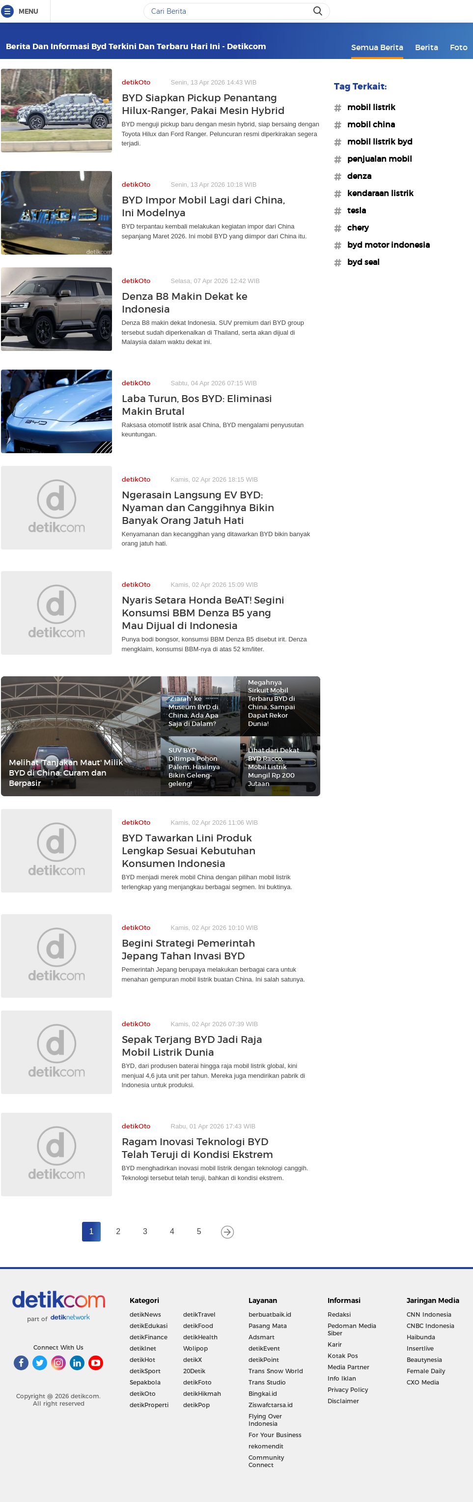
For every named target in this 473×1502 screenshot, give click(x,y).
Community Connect (266, 1461)
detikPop (196, 1405)
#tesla (353, 210)
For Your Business (275, 1435)
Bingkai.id (263, 1393)
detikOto (143, 1393)
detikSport (145, 1371)
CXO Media (423, 1382)
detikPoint (264, 1359)
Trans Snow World (276, 1371)
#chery (355, 227)
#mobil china (368, 124)
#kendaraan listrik (377, 193)
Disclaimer (343, 1401)
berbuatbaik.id (270, 1314)
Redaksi (339, 1314)
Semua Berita (377, 47)
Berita (426, 47)
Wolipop (195, 1348)
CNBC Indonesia (430, 1325)
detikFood (198, 1325)
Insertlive (420, 1348)
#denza (356, 176)
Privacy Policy (348, 1389)
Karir (335, 1344)
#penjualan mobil (376, 159)
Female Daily (426, 1371)
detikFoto (197, 1382)
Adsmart (262, 1337)
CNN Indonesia (429, 1314)
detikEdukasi (148, 1325)
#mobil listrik (368, 107)
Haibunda (421, 1337)
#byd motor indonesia (385, 245)
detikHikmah (202, 1393)
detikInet (143, 1348)
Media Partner (348, 1367)
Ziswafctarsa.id (271, 1405)
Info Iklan (342, 1378)
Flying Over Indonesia (265, 1420)
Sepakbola (145, 1382)
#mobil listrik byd (377, 141)
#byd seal (360, 262)
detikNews (145, 1314)
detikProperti (149, 1405)
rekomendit (266, 1446)
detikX (192, 1359)
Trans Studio (267, 1382)
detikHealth (200, 1337)
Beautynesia (424, 1359)
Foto (459, 47)
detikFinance (148, 1337)
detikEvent (264, 1348)
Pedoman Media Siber (352, 1329)
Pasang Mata (268, 1325)
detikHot (142, 1359)
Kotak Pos (343, 1355)
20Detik (194, 1371)
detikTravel (199, 1314)
